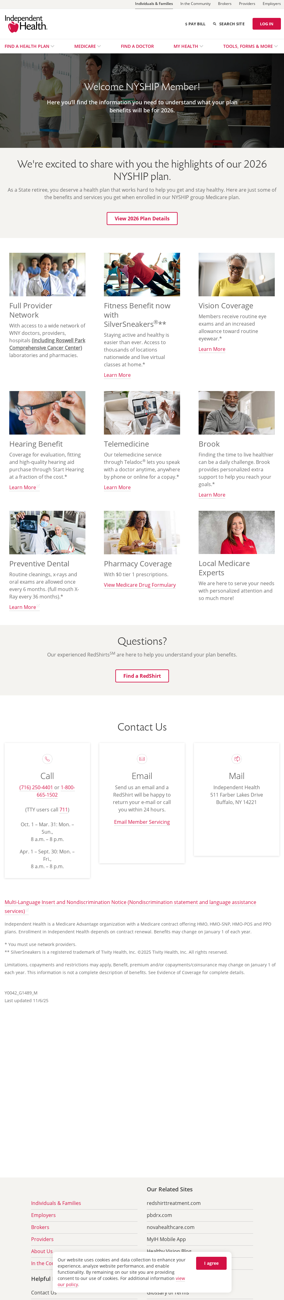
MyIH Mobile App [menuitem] (166, 1239)
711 (64, 809)
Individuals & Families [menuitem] (56, 1203)
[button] (142, 218)
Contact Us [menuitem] (44, 1292)
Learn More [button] (117, 375)
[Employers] (272, 4)
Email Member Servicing (142, 822)
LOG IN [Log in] (267, 24)
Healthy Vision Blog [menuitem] (169, 1251)
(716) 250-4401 (36, 787)
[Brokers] (225, 4)
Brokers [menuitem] (40, 1227)
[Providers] (247, 4)
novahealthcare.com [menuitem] (171, 1227)
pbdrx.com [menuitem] (159, 1215)
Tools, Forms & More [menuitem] (248, 46)
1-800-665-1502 (56, 791)
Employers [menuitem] (43, 1215)
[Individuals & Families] (154, 4)
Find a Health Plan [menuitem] (28, 46)
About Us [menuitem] (42, 1251)
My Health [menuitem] (187, 46)
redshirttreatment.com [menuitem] (174, 1203)
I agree (211, 1263)
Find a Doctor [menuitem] (137, 46)
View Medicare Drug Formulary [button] (140, 584)
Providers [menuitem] (42, 1239)
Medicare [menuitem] (85, 46)
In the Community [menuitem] (52, 1263)
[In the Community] (195, 4)
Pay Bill (195, 24)
